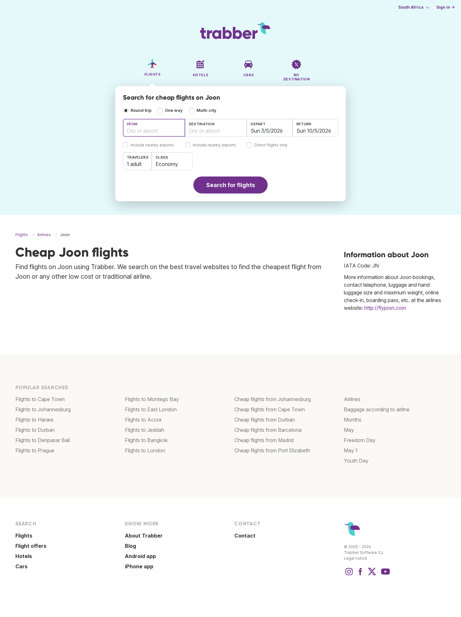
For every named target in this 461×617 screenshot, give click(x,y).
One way (174, 110)
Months (352, 419)
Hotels (23, 556)
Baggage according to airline (376, 409)
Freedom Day (360, 440)
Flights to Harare (34, 419)
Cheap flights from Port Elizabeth (272, 450)
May (349, 430)
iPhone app (139, 566)
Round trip (141, 110)
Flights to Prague (34, 450)
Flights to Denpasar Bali (42, 440)
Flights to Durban (35, 430)
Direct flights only (271, 145)
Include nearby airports (152, 145)
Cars (21, 566)
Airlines (352, 399)
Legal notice (355, 558)
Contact (244, 535)
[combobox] (154, 128)
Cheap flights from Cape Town (269, 409)
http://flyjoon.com (385, 308)
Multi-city (206, 110)
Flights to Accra (143, 419)
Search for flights (230, 185)
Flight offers (30, 546)
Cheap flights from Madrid (264, 440)
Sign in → (445, 7)
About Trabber (144, 535)
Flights (23, 535)
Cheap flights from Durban (264, 419)
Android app (140, 556)
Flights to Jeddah (144, 430)
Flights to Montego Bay (152, 399)
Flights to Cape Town (40, 399)
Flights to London (145, 450)
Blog (130, 546)
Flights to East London (151, 409)
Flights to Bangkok (146, 440)
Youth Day (356, 460)
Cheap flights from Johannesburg (272, 399)
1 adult (134, 164)
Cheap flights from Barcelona (268, 430)
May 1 (351, 450)
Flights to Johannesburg (43, 409)
